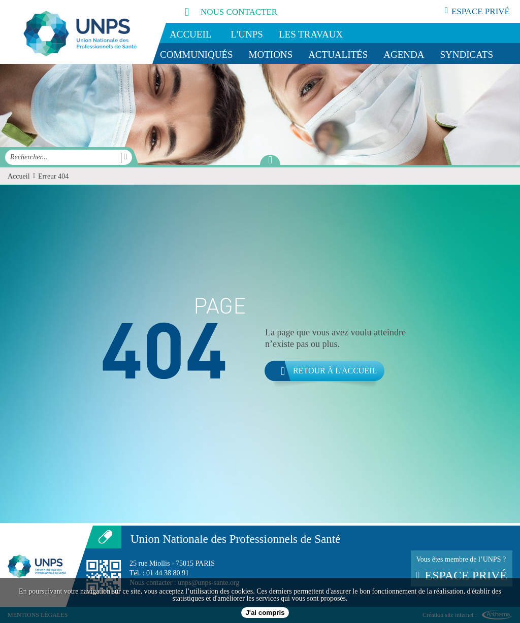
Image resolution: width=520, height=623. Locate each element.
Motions (271, 54)
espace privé (477, 11)
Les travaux (311, 34)
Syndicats (467, 54)
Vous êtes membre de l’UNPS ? (461, 569)
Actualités (338, 54)
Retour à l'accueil (321, 371)
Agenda (403, 54)
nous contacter (219, 11)
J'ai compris (264, 612)
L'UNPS (247, 34)
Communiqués (196, 54)
